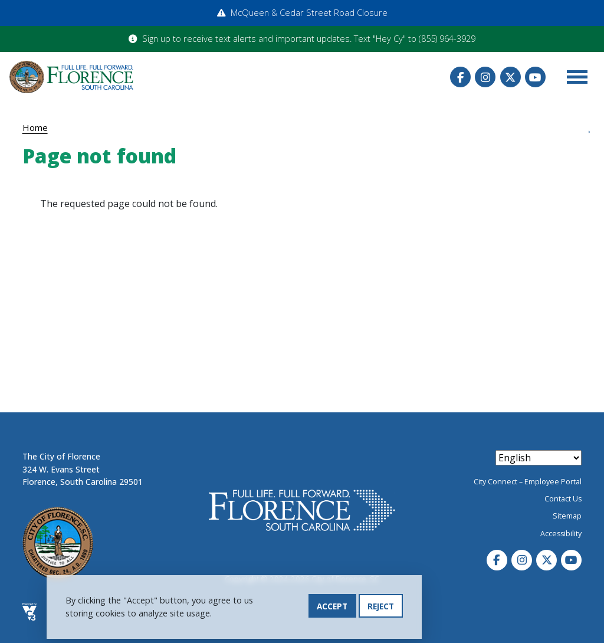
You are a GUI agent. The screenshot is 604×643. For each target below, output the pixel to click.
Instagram (485, 77)
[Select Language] (538, 457)
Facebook (460, 77)
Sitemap (567, 516)
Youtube (535, 77)
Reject (380, 606)
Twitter (510, 77)
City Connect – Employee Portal (528, 482)
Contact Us (563, 499)
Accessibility (561, 534)
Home (35, 127)
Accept (332, 606)
